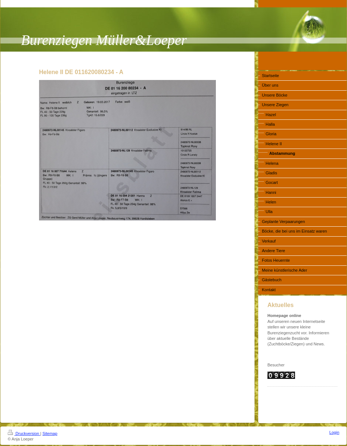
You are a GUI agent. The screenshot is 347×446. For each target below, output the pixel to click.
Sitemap (49, 433)
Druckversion (24, 433)
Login (334, 432)
